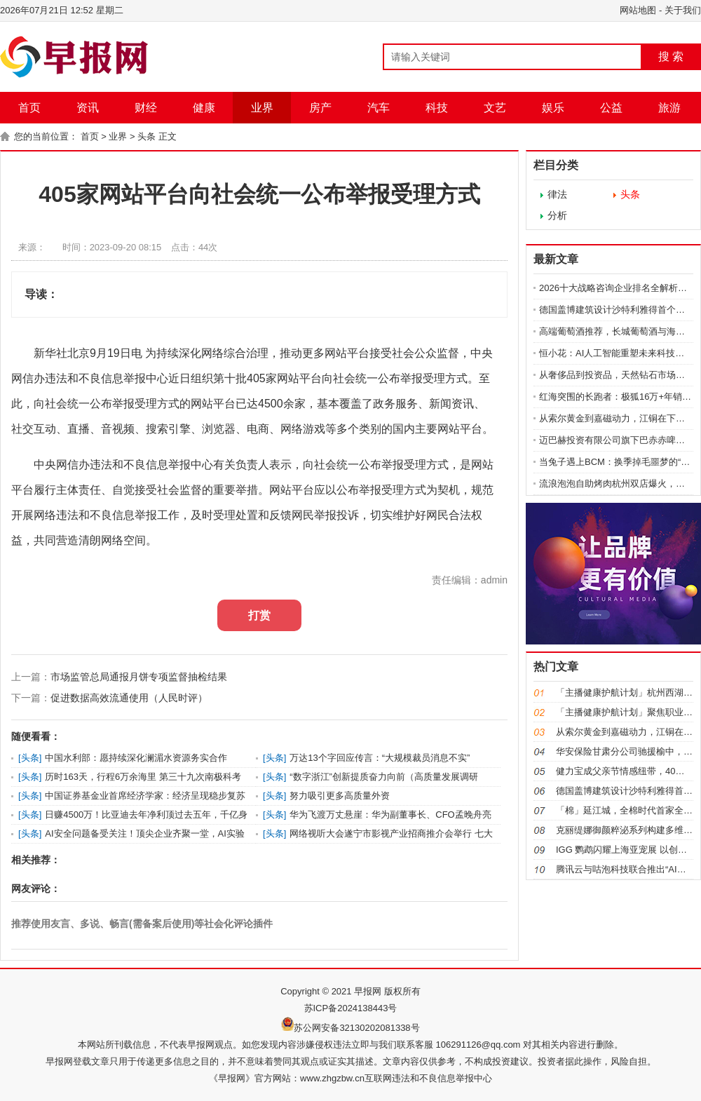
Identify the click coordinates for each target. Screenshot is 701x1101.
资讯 (87, 108)
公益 (611, 108)
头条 (146, 136)
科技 (437, 108)
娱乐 (553, 108)
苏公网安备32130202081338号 (356, 1027)
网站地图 (638, 10)
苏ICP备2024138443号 (350, 1008)
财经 (146, 108)
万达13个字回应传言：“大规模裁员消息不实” (380, 757)
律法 (557, 194)
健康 (204, 108)
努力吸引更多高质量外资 (340, 795)
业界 (262, 108)
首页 (29, 108)
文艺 (495, 108)
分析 (557, 215)
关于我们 (683, 10)
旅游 (669, 108)
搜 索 (670, 56)
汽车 (378, 108)
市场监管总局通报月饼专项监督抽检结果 (138, 676)
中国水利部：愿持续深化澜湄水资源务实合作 (136, 757)
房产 (320, 108)
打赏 (259, 615)
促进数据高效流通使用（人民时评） (128, 697)
